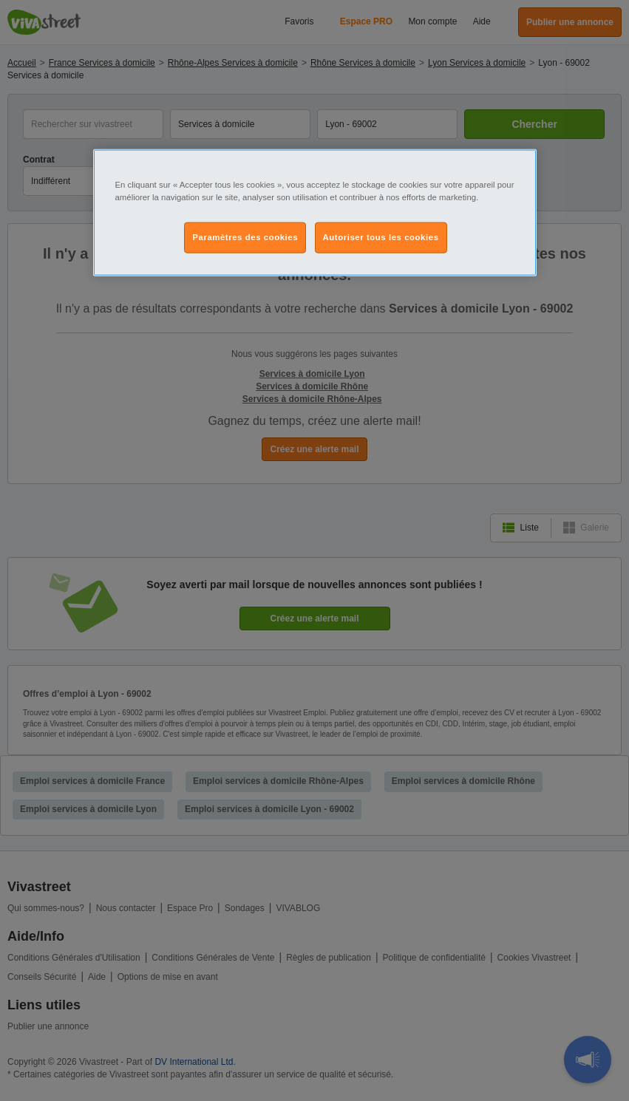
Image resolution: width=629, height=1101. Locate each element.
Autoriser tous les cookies (381, 236)
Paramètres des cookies (245, 236)
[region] (315, 212)
